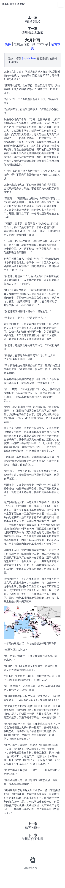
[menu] (61, 4)
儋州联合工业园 (32, 32)
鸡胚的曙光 (32, 21)
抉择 (8, 44)
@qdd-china (29, 58)
